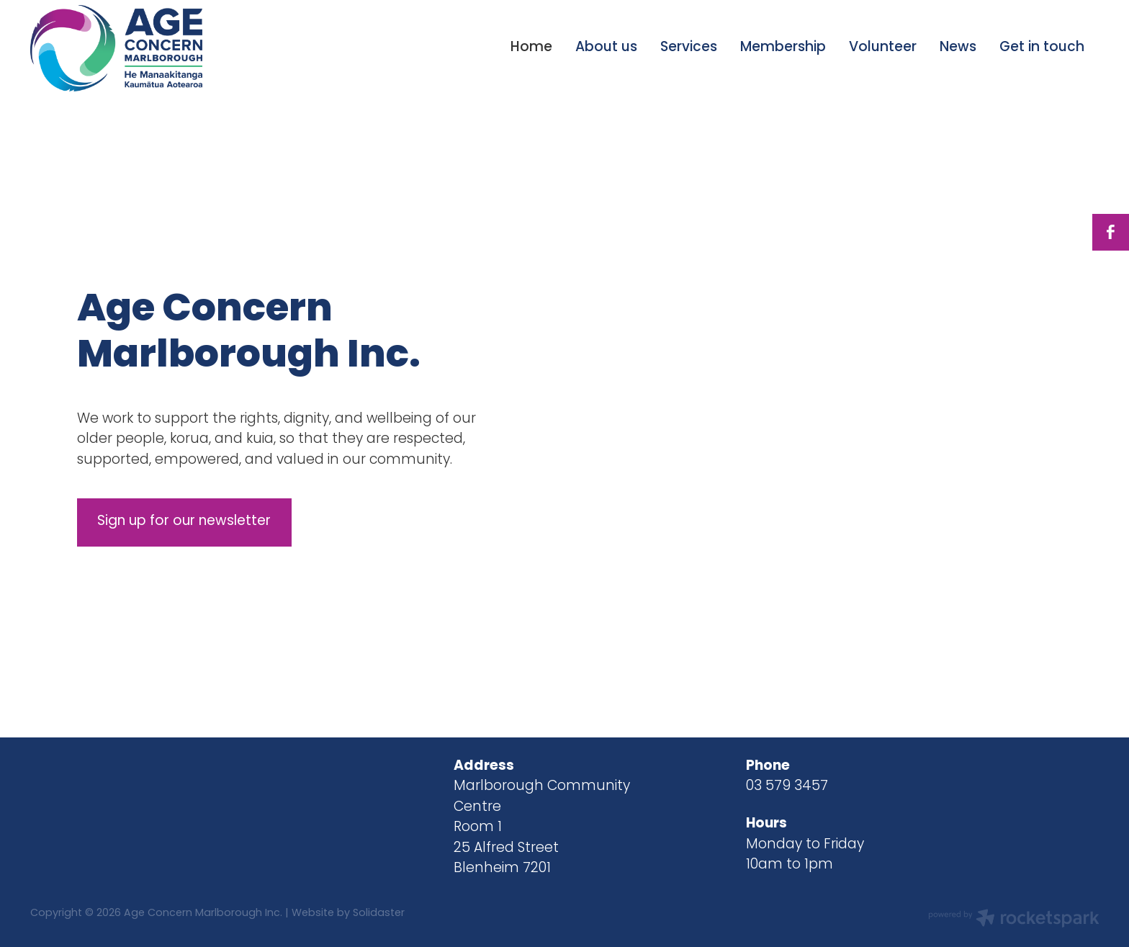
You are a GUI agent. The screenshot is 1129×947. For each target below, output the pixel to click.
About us (606, 48)
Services (688, 48)
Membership (783, 48)
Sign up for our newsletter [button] (184, 522)
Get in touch (1041, 48)
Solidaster (379, 913)
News (958, 48)
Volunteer (883, 48)
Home (531, 48)
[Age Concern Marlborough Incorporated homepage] (137, 48)
